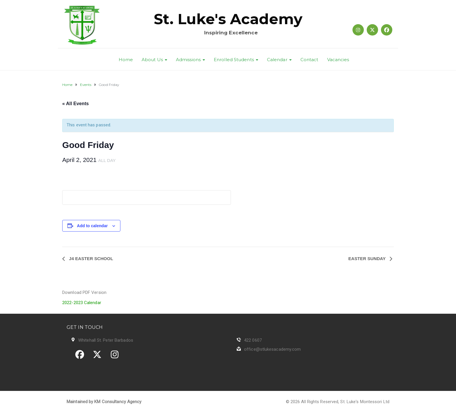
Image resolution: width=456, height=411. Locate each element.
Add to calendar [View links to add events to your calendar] (92, 225)
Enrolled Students (234, 59)
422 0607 (253, 340)
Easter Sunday (367, 258)
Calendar (277, 59)
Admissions (188, 59)
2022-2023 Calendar (81, 302)
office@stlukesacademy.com (272, 349)
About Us (152, 59)
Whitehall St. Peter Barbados (105, 340)
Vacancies (338, 59)
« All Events (75, 103)
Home (126, 59)
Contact (309, 59)
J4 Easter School (90, 258)
